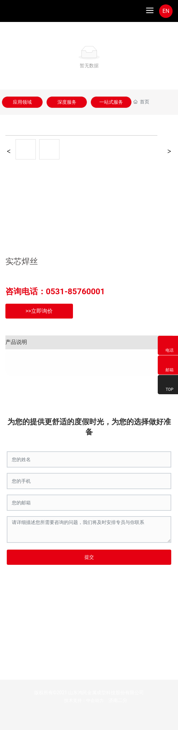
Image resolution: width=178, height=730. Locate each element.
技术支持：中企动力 (84, 700)
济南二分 (117, 700)
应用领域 (22, 102)
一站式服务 (111, 102)
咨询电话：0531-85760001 (55, 291)
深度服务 (66, 102)
